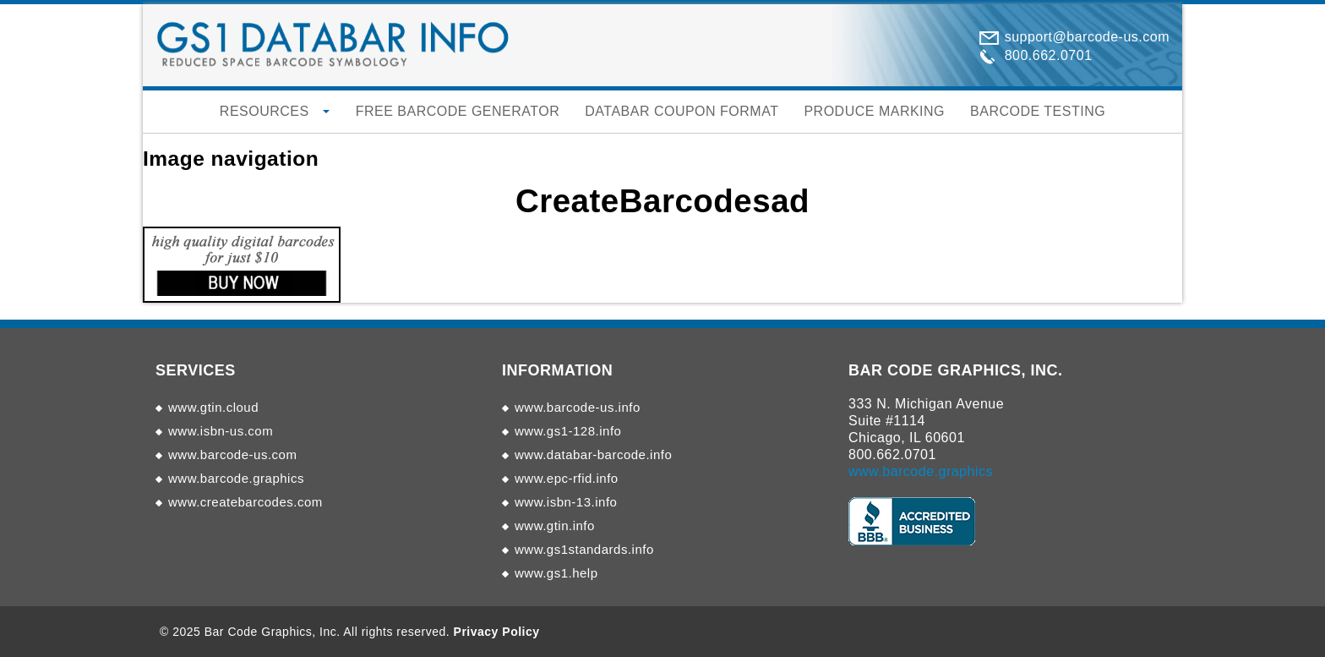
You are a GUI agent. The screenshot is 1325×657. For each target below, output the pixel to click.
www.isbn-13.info (566, 502)
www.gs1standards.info (584, 549)
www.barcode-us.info (578, 407)
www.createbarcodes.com (245, 502)
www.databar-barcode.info (593, 454)
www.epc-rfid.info (567, 478)
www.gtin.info (555, 525)
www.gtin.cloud (213, 407)
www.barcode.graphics (236, 478)
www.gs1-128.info (568, 431)
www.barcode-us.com (232, 454)
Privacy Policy (497, 631)
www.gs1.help (556, 573)
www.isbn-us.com (220, 431)
